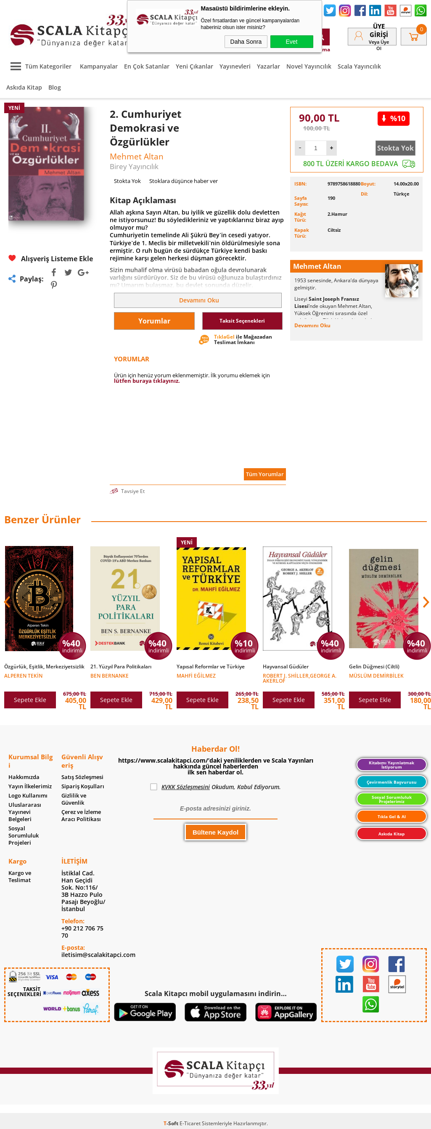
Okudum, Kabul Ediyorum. (215, 787)
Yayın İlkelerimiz (30, 786)
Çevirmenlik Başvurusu (392, 782)
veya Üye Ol (379, 45)
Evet (291, 41)
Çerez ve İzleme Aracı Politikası (81, 815)
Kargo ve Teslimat (19, 876)
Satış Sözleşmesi (82, 777)
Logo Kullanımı (28, 795)
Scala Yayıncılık (359, 66)
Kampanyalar (99, 66)
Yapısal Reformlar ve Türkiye (211, 666)
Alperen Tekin (23, 675)
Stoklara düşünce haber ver (183, 181)
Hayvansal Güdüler (286, 666)
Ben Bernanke (109, 675)
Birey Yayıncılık (134, 166)
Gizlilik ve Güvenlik (73, 799)
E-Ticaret (190, 1123)
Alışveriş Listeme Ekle (50, 258)
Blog (54, 87)
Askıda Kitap (24, 87)
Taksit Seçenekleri (242, 320)
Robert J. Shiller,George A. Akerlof (299, 678)
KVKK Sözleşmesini (185, 787)
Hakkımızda (24, 777)
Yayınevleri (235, 66)
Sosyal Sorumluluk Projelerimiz (392, 799)
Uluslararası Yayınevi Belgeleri (24, 812)
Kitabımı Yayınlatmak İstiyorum (391, 765)
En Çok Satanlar (146, 66)
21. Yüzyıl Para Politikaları (120, 666)
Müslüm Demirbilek (376, 675)
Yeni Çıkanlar (194, 66)
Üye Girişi (379, 30)
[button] (425, 602)
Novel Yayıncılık (308, 66)
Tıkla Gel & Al (392, 816)
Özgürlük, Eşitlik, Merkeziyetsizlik (44, 666)
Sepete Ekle (30, 700)
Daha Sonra (246, 41)
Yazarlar (268, 66)
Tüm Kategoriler (38, 66)
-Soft (172, 1123)
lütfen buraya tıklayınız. (147, 380)
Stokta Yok (395, 148)
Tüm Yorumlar (265, 474)
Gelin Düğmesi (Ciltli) (374, 666)
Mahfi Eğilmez (196, 675)
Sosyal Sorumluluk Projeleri (23, 835)
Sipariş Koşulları (82, 786)
